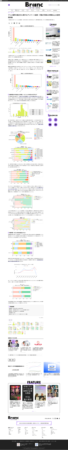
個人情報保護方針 (27, 441)
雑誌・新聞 (26, 433)
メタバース (43, 430)
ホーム (12, 10)
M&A (18, 433)
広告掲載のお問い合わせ (22, 441)
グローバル (32, 10)
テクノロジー (38, 10)
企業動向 (19, 429)
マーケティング (11, 430)
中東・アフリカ (34, 435)
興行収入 (10, 429)
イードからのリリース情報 (53, 441)
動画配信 (10, 434)
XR (42, 429)
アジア (33, 433)
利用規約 (40, 441)
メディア (27, 10)
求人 (51, 434)
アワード (33, 429)
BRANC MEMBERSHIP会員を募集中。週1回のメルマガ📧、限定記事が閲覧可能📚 (34, 423)
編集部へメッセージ (17, 441)
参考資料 (16, 302)
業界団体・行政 (53, 433)
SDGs (51, 430)
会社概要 (49, 441)
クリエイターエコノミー (54, 429)
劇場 (9, 433)
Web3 (42, 433)
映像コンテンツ (17, 10)
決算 (18, 430)
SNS (25, 429)
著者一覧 (13, 441)
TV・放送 (26, 430)
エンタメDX (43, 434)
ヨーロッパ (33, 434)
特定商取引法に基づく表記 (44, 441)
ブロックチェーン (44, 435)
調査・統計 (11, 360)
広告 (25, 434)
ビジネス (23, 10)
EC (42, 436)
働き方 (43, 10)
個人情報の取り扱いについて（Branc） (34, 441)
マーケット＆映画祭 (35, 430)
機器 (42, 437)
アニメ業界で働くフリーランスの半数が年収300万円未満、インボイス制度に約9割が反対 (25, 355)
